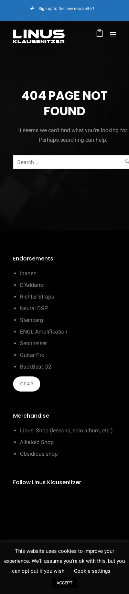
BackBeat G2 (35, 366)
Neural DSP (34, 308)
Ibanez (28, 273)
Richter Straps (37, 296)
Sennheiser (33, 343)
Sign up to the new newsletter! (66, 8)
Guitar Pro (32, 355)
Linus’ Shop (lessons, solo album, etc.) (66, 430)
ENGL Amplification (43, 331)
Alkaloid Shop (37, 442)
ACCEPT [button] (64, 582)
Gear (26, 384)
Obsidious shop (39, 454)
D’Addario (31, 285)
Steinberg (31, 320)
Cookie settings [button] (92, 571)
